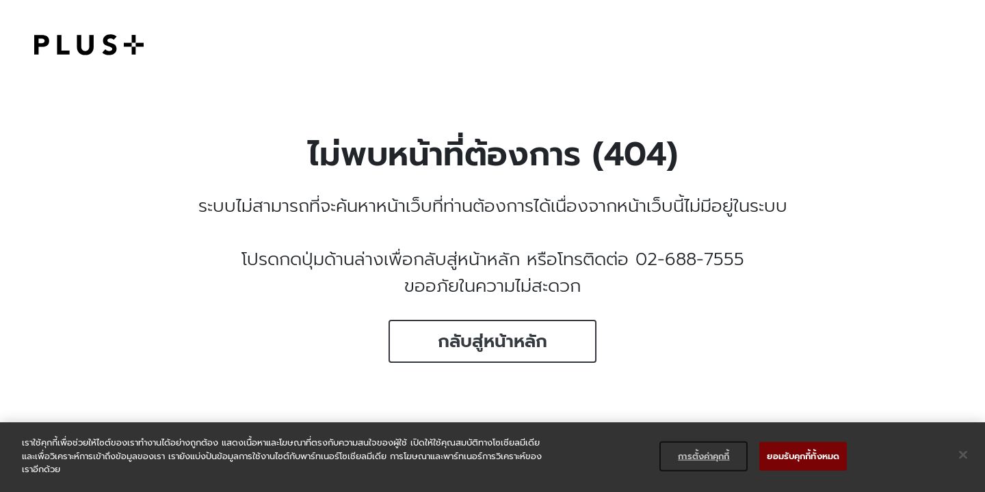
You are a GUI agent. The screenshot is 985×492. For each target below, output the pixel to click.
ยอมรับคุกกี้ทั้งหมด (803, 456)
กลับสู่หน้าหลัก (492, 341)
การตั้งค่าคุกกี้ (703, 456)
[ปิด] (963, 455)
